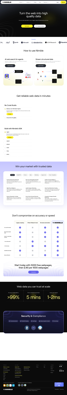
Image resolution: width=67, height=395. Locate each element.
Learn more (10, 65)
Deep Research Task (18, 373)
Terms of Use (62, 389)
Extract (4, 375)
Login (58, 2)
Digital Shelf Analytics (18, 370)
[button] (21, 2)
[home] (7, 2)
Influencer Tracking (26, 370)
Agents (4, 378)
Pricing (35, 2)
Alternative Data (17, 377)
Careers (52, 368)
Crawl (4, 376)
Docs (40, 2)
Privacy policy (57, 389)
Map (4, 379)
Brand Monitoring (26, 368)
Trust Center (52, 370)
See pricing (33, 272)
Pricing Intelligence (18, 368)
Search (4, 373)
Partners (52, 372)
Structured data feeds (6, 370)
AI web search (5, 368)
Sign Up (63, 2)
